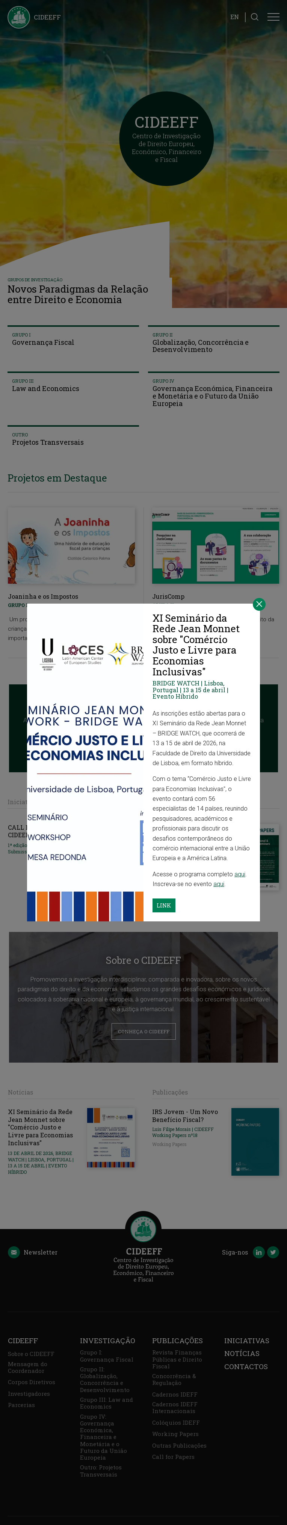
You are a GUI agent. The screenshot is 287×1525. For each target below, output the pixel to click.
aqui (239, 874)
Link (164, 905)
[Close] (259, 604)
